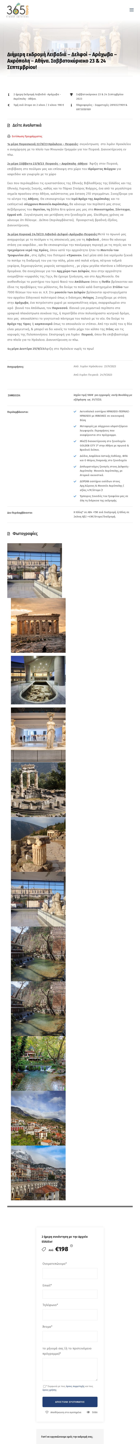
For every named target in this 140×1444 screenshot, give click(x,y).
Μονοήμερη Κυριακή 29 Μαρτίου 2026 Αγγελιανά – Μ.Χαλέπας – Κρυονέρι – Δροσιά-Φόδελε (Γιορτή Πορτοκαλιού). (121, 1386)
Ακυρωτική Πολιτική (51, 977)
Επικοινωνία (59, 1240)
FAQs (54, 1256)
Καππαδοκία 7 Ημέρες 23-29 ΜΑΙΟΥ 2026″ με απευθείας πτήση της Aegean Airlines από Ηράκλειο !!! (121, 1227)
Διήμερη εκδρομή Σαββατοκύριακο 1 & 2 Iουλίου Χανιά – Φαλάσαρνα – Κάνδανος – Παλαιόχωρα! (26, 1142)
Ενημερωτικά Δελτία (63, 1264)
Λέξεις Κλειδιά (44, 1001)
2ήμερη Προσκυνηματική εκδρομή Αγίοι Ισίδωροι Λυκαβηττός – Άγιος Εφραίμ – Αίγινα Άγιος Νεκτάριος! (92, 1131)
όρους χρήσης (49, 787)
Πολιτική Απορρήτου (64, 1280)
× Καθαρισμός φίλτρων (52, 1045)
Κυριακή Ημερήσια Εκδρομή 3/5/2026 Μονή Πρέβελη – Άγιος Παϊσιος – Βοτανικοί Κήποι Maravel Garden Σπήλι (121, 1334)
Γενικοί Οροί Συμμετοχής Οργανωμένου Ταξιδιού (65, 972)
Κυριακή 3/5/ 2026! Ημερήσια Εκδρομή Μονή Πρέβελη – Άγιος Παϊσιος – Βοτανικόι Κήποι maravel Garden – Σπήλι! (121, 1276)
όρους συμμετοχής (75, 784)
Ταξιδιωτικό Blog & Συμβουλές (70, 1232)
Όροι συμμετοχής (62, 1272)
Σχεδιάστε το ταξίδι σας (65, 1224)
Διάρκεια (41, 1023)
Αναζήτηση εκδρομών (64, 1216)
